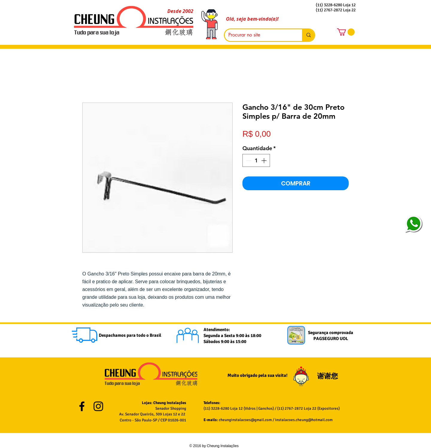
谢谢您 (328, 376)
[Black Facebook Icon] (81, 406)
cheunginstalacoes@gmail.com (245, 419)
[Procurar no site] (258, 35)
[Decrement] (248, 160)
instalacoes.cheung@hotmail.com (304, 419)
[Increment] (264, 160)
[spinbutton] (256, 160)
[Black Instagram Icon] (98, 406)
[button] (346, 32)
